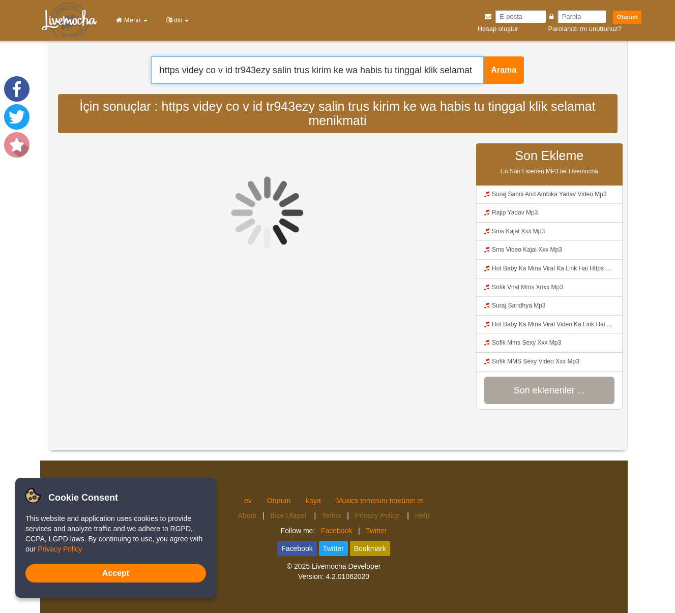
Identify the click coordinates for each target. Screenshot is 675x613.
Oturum (627, 17)
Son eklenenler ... (549, 390)
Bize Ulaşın (289, 515)
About (247, 515)
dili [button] (176, 20)
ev (248, 501)
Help (422, 515)
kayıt (313, 501)
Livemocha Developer (346, 566)
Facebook (336, 531)
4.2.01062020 (347, 576)
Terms (331, 515)
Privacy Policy (378, 515)
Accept (115, 573)
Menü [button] (130, 20)
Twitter (376, 531)
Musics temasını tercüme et (379, 501)
